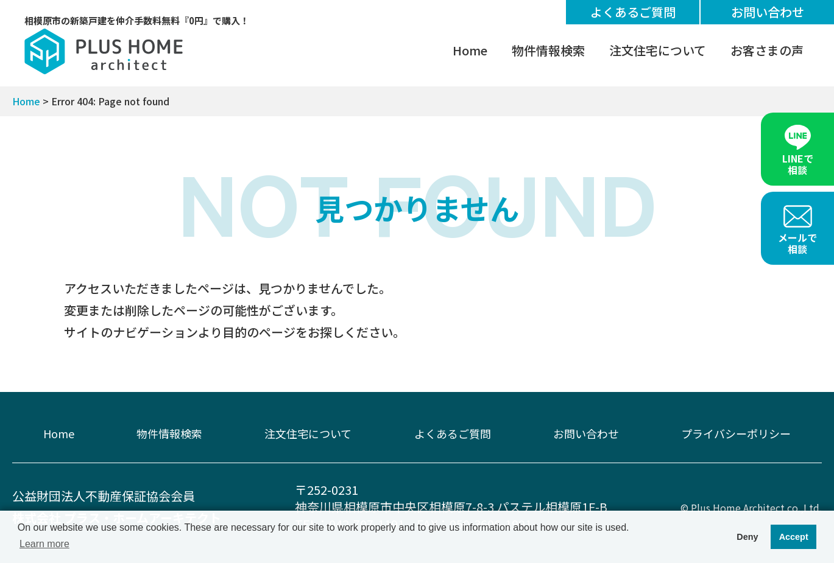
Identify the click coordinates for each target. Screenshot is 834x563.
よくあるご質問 (633, 12)
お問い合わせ (767, 12)
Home (470, 50)
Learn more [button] (44, 544)
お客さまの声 (767, 50)
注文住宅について (657, 50)
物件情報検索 (548, 50)
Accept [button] (793, 537)
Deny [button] (747, 537)
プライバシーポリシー (736, 433)
